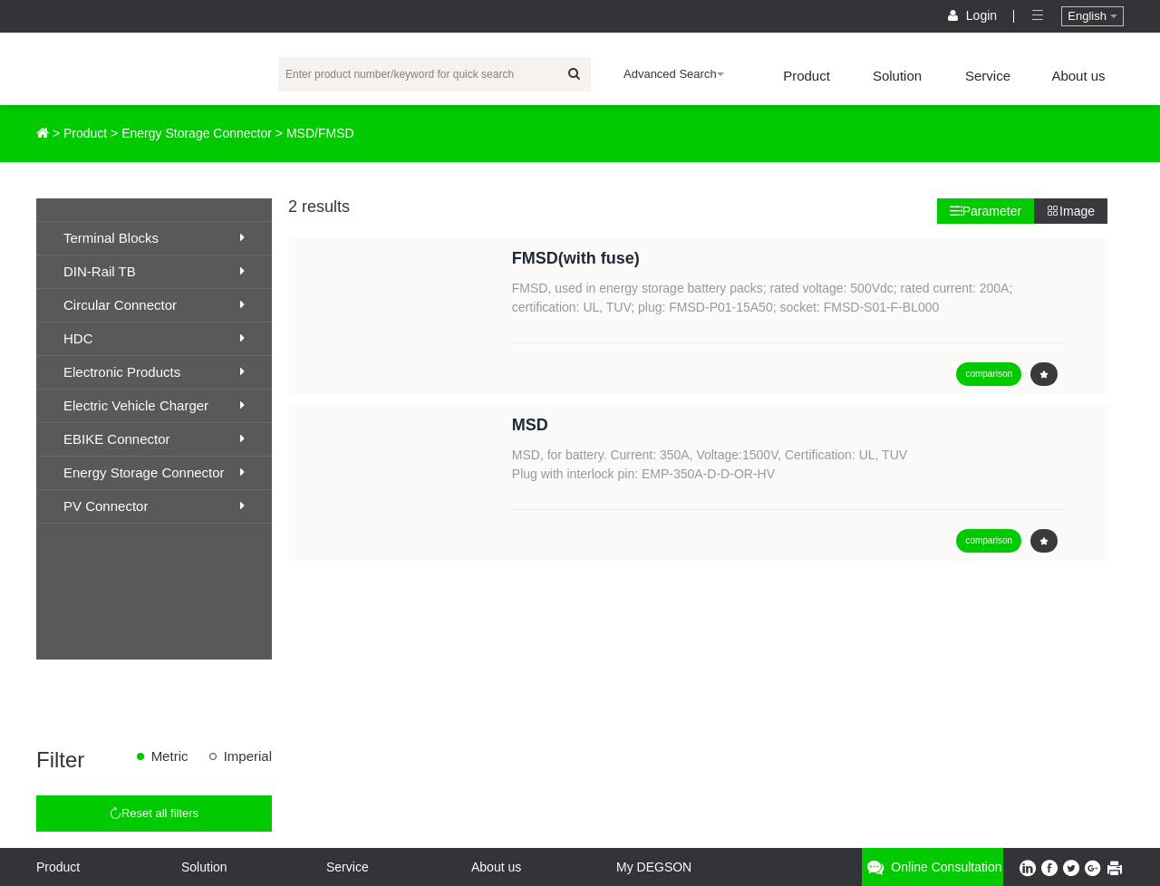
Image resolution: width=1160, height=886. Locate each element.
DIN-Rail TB (154, 271)
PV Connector (154, 506)
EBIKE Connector (154, 439)
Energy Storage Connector (196, 133)
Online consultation (932, 867)
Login (974, 15)
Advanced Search (674, 74)
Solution (897, 75)
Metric (169, 756)
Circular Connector (154, 305)
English (1092, 16)
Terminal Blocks (154, 238)
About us (1078, 75)
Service (987, 75)
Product (806, 75)
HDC (154, 338)
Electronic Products (154, 372)
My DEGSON (653, 867)
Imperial (248, 756)
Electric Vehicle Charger (154, 405)
